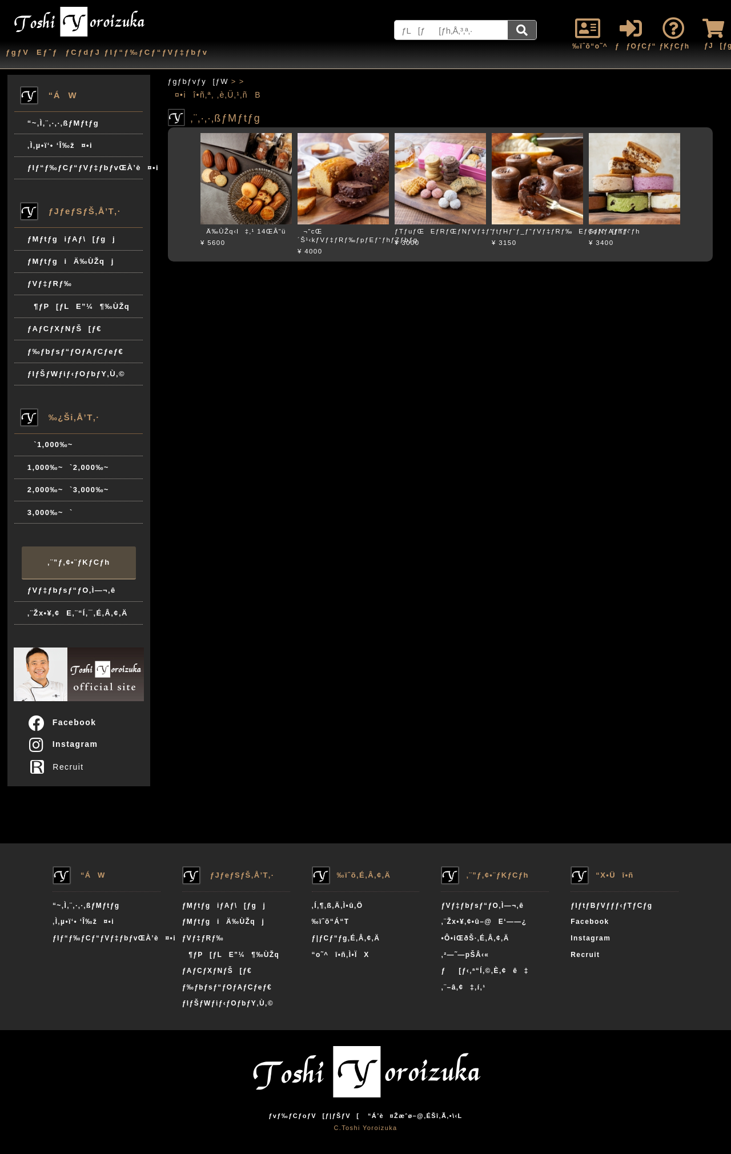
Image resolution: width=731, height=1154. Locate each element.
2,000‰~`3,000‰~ (68, 489)
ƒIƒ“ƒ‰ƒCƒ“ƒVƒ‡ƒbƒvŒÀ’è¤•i (85, 167)
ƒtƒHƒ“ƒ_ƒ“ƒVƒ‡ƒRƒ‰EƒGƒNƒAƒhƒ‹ (561, 231)
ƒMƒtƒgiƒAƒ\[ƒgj (71, 239)
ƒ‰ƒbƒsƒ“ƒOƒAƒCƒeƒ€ (75, 351)
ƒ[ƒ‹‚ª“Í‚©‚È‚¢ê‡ (484, 971)
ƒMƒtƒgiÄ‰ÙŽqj (70, 261)
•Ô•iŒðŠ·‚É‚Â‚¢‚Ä (475, 938)
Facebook (62, 722)
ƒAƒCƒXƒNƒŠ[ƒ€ (64, 328)
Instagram (62, 744)
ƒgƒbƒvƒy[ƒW (198, 81)
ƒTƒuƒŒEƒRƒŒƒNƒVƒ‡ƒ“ (444, 231)
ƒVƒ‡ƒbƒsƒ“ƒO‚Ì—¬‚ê (71, 590)
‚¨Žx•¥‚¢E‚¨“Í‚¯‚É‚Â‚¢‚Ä (77, 613)
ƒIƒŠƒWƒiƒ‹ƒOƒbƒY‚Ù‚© (76, 373)
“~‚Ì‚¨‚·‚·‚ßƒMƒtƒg (63, 123)
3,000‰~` (50, 512)
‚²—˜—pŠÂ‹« (465, 955)
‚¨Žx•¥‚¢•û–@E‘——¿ (484, 922)
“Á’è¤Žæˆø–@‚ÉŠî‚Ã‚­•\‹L (415, 1115)
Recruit (59, 766)
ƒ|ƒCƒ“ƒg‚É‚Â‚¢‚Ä (346, 938)
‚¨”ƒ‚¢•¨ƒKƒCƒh (78, 562)
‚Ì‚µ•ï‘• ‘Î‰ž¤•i (60, 145)
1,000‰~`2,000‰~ (68, 467)
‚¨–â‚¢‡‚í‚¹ (463, 987)
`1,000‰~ (50, 444)
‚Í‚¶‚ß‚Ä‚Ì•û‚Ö (337, 906)
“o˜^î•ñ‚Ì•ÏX (340, 955)
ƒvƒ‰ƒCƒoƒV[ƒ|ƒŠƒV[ (313, 1115)
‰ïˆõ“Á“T (331, 922)
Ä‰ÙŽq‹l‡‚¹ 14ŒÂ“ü (243, 231)
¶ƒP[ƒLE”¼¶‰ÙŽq (78, 306)
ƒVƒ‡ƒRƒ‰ (49, 283)
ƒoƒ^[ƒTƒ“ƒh (614, 231)
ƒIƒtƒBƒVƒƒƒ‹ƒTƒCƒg (611, 906)
